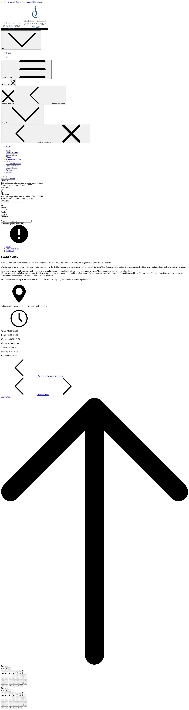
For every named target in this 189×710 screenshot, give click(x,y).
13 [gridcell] (6, 681)
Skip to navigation (8, 2)
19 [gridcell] (3, 683)
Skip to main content (24, 2)
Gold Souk (10, 251)
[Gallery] (9, 161)
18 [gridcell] (25, 681)
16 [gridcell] (18, 681)
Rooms (3, 208)
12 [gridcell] (3, 681)
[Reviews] (9, 172)
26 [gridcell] (3, 686)
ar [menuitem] (6, 57)
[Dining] (8, 157)
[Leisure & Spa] (11, 168)
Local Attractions (12, 249)
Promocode (5, 221)
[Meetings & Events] (13, 159)
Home (8, 247)
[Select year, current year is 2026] (8, 668)
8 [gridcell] (13, 678)
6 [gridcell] (6, 678)
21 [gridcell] (10, 683)
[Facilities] (9, 170)
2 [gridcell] (17, 676)
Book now (5, 84)
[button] (94, 186)
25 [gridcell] (25, 683)
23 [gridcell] (18, 683)
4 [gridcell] (24, 676)
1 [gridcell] (13, 676)
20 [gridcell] (6, 683)
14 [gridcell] (10, 681)
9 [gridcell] (17, 678)
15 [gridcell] (14, 681)
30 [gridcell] (18, 686)
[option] (94, 668)
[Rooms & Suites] (12, 153)
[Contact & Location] (13, 164)
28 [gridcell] (10, 686)
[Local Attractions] (12, 166)
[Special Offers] (11, 155)
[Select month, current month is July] (9, 666)
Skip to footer (37, 2)
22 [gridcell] (14, 683)
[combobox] (11, 187)
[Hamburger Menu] (26, 69)
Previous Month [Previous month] (7, 671)
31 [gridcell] (22, 686)
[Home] (8, 151)
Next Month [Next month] (19, 671)
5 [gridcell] (2, 678)
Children (4, 216)
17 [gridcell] (22, 681)
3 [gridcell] (21, 676)
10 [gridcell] (22, 678)
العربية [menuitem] (8, 53)
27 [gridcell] (6, 686)
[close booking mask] (13, 82)
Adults (3, 212)
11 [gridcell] (25, 678)
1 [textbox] (6, 210)
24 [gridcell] (22, 683)
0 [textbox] (6, 219)
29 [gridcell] (14, 686)
